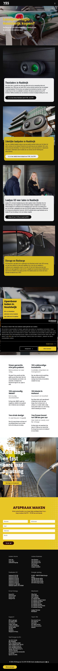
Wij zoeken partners (36, 624)
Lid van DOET (12, 653)
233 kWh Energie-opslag (37, 578)
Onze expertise (34, 621)
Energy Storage (12, 595)
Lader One (11, 560)
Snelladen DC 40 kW (13, 575)
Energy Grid (11, 594)
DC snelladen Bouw (35, 598)
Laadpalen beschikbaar (14, 626)
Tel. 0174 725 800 (13, 640)
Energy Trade (12, 597)
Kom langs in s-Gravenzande (12, 483)
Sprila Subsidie (34, 595)
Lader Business (34, 560)
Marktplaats (34, 611)
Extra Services (12, 623)
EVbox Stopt (34, 594)
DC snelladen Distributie (37, 601)
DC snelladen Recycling (36, 607)
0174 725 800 (27, 662)
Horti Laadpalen (35, 597)
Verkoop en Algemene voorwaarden (17, 652)
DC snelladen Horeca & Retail (38, 606)
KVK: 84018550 (12, 642)
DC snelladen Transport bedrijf (38, 600)
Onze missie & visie (35, 620)
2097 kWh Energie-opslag (37, 581)
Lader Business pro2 (36, 562)
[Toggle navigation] (55, 3)
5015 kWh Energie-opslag (37, 583)
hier (10, 336)
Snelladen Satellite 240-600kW (16, 585)
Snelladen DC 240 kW (14, 580)
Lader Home (11, 561)
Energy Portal (12, 598)
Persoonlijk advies (13, 621)
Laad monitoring (35, 565)
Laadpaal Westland (35, 610)
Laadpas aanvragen (13, 624)
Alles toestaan (47, 348)
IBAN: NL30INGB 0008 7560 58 (16, 644)
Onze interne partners (36, 626)
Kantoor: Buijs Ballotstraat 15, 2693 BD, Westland (16, 649)
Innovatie (33, 627)
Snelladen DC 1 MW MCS (14, 584)
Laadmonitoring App (13, 562)
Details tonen (49, 344)
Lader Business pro (35, 561)
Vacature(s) (34, 623)
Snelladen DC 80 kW (13, 577)
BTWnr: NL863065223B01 (15, 643)
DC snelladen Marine (36, 603)
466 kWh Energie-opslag (37, 580)
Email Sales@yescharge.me (15, 647)
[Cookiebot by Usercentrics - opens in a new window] (49, 321)
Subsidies (11, 629)
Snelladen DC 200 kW (14, 578)
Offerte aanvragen (13, 620)
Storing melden (12, 627)
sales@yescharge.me (39, 662)
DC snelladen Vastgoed (36, 604)
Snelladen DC (34, 564)
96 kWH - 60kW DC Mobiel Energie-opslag (39, 576)
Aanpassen (29, 348)
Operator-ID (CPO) (13, 655)
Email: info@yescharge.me (15, 646)
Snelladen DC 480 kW (14, 583)
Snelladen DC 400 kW (14, 581)
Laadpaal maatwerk (35, 567)
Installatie (11, 630)
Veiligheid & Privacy (13, 631)
